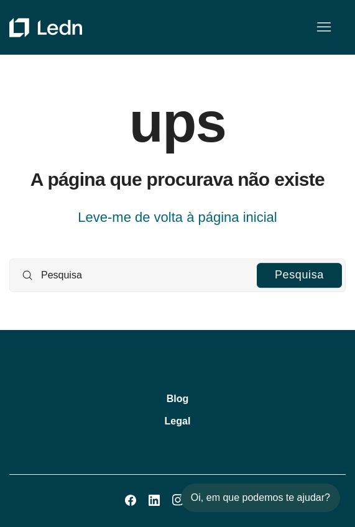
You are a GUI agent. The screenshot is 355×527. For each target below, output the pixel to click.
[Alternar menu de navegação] (324, 27)
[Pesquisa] (177, 275)
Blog (178, 398)
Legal (178, 421)
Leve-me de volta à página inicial (177, 217)
